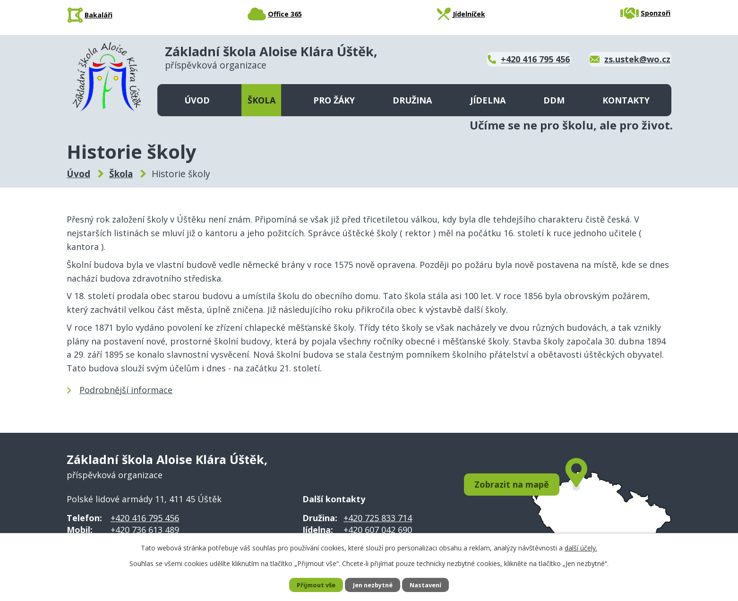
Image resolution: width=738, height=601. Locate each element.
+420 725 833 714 (377, 518)
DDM (554, 100)
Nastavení (429, 584)
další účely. (581, 546)
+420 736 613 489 (145, 529)
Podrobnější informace (125, 389)
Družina (412, 100)
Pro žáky (334, 100)
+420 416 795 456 (145, 518)
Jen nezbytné (373, 584)
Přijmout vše (312, 584)
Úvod (197, 100)
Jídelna (488, 100)
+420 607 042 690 (377, 529)
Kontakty (626, 100)
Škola (261, 100)
